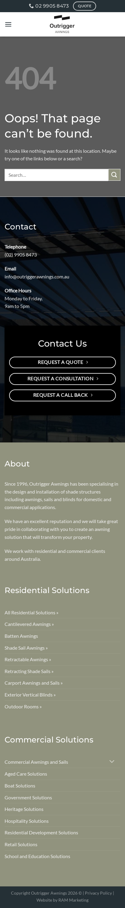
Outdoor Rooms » (23, 706)
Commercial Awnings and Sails (36, 762)
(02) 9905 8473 (21, 254)
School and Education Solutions (37, 856)
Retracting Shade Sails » (29, 671)
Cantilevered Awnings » (29, 624)
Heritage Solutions (24, 809)
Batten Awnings (21, 636)
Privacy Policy (98, 893)
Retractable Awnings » (28, 659)
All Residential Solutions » (31, 612)
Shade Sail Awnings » (26, 648)
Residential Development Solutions (41, 832)
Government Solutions (28, 797)
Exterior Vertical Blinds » (30, 694)
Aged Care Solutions (26, 774)
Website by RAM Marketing (62, 900)
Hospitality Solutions (27, 821)
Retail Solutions (21, 844)
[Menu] (8, 24)
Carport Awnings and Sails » (34, 683)
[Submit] (114, 175)
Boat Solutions (20, 785)
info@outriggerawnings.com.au (37, 276)
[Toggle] (112, 762)
